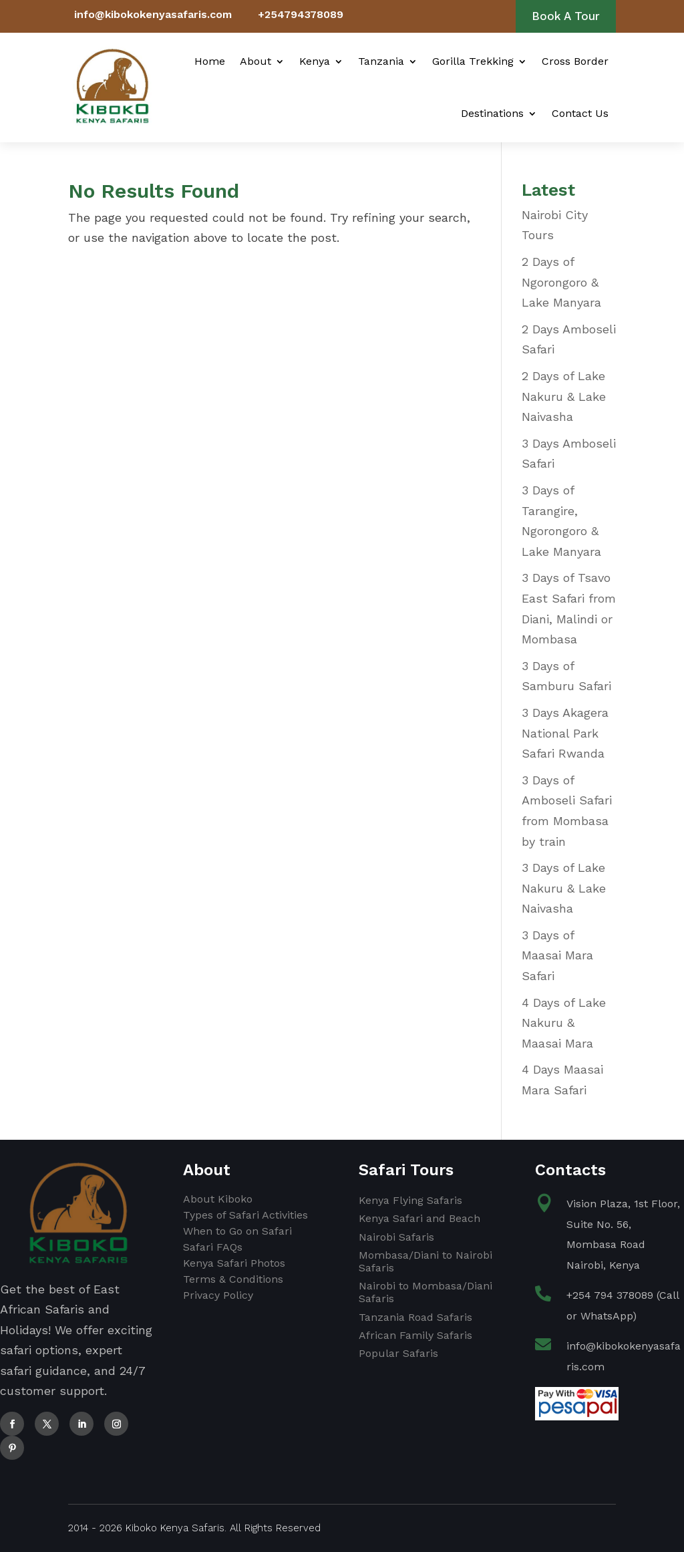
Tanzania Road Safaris (415, 1317)
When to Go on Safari (237, 1231)
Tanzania (381, 61)
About (255, 61)
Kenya (314, 61)
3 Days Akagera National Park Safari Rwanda (565, 733)
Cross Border (575, 61)
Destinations (492, 113)
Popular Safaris (398, 1353)
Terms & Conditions (233, 1279)
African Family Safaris (415, 1335)
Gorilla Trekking (473, 61)
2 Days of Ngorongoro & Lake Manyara (561, 282)
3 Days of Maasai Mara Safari (557, 955)
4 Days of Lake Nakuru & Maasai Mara (564, 1022)
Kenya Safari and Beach (419, 1218)
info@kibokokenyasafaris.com (153, 14)
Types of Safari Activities (245, 1215)
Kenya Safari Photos (234, 1263)
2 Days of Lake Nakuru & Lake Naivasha (564, 396)
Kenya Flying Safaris (410, 1200)
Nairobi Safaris (396, 1237)
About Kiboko (217, 1199)
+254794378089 (300, 14)
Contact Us (580, 113)
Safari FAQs (212, 1247)
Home (209, 61)
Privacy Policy (218, 1295)
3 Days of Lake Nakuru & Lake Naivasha (564, 888)
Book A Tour (566, 16)
